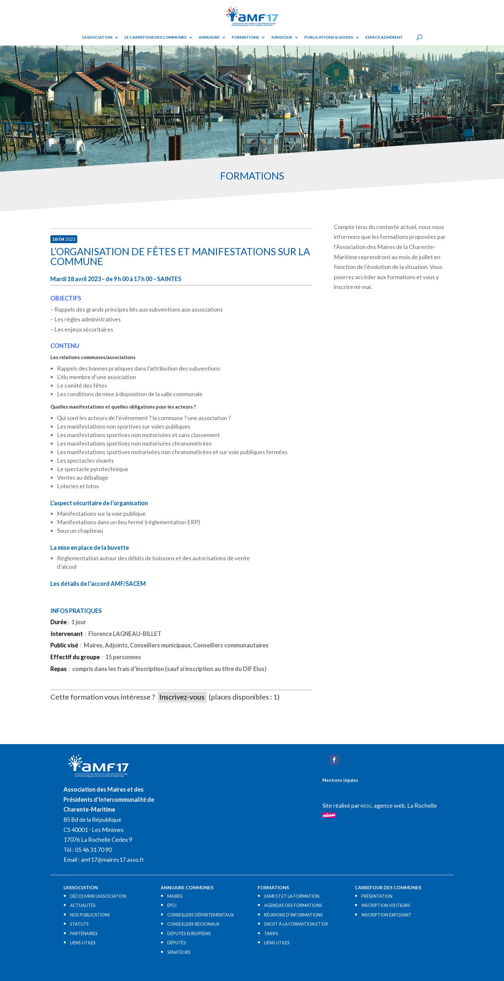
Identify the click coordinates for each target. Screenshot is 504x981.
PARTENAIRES (84, 933)
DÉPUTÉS (176, 942)
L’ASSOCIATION (97, 37)
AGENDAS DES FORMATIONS (293, 905)
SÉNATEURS (178, 952)
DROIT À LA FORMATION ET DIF (296, 924)
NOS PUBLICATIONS (90, 914)
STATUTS (79, 924)
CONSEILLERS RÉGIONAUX (193, 924)
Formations (245, 37)
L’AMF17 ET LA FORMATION (291, 896)
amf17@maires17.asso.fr (112, 859)
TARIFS (271, 933)
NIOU (366, 806)
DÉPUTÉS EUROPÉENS (189, 933)
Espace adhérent (384, 37)
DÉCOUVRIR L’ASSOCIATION (98, 896)
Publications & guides (328, 37)
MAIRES (175, 896)
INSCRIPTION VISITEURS (385, 905)
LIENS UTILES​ (83, 942)
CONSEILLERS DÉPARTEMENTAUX (200, 914)
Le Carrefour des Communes (155, 37)
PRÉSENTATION (376, 896)
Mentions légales (340, 780)
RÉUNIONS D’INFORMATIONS (293, 914)
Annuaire (209, 37)
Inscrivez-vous (182, 696)
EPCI (171, 905)
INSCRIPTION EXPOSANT (386, 914)
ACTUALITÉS (83, 905)
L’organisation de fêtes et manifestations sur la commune (180, 256)
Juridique (281, 37)
